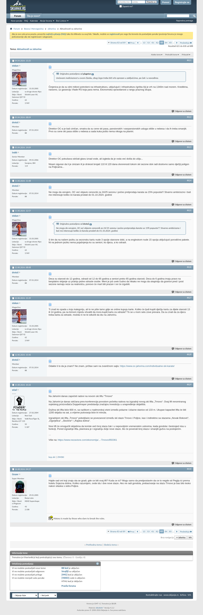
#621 (189, 60)
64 (166, 42)
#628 (189, 354)
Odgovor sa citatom (181, 111)
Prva (130, 42)
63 (161, 42)
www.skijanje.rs (171, 594)
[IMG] (64, 574)
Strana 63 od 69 (118, 42)
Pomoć (166, 2)
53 (148, 42)
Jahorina (52, 28)
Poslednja (186, 42)
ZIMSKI (60, 457)
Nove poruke (16, 21)
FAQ (26, 21)
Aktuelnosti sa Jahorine (29, 49)
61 (153, 42)
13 (144, 42)
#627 (189, 297)
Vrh (190, 537)
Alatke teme (156, 54)
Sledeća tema (110, 544)
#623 (189, 147)
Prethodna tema (94, 544)
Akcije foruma (46, 21)
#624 (189, 180)
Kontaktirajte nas (154, 594)
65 (170, 42)
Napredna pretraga (184, 21)
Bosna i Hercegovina (34, 28)
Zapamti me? (126, 6)
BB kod (65, 568)
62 (157, 42)
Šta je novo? (33, 16)
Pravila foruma (69, 586)
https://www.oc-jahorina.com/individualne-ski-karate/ (147, 366)
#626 (189, 267)
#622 (189, 117)
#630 (189, 469)
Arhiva (183, 594)
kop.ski (52, 457)
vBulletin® (100, 608)
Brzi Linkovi (61, 21)
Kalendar (34, 21)
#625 (189, 210)
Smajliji (65, 571)
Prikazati (185, 54)
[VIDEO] (65, 578)
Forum (17, 16)
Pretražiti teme (171, 54)
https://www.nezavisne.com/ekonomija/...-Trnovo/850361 (87, 440)
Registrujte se (182, 2)
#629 (189, 384)
